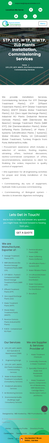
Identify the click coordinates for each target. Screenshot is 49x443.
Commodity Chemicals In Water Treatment (38, 362)
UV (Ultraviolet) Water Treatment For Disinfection (37, 277)
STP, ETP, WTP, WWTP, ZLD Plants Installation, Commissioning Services (13, 368)
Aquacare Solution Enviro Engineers (23, 419)
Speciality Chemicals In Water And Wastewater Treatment (38, 372)
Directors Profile (37, 428)
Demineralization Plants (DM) (35, 250)
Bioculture (33, 293)
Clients (10, 438)
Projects (33, 433)
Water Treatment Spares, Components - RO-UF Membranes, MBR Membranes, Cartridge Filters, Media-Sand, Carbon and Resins (38, 388)
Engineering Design (13, 360)
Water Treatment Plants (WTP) (11, 304)
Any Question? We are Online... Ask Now (33, 439)
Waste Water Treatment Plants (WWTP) (11, 312)
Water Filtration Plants (37, 270)
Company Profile (20, 428)
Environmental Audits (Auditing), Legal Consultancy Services (13, 399)
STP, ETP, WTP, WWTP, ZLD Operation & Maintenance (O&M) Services (13, 352)
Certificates (9, 433)
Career (42, 433)
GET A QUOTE (24, 232)
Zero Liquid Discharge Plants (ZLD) (13, 297)
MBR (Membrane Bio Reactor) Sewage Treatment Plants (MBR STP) (13, 267)
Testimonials (21, 433)
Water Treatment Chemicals (38, 355)
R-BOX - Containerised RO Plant (13, 330)
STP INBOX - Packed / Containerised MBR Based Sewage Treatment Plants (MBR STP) (13, 280)
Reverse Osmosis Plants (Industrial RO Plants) (12, 322)
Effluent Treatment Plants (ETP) (11, 290)
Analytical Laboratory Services (13, 387)
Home (24, 65)
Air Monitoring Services (13, 393)
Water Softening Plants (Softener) (35, 257)
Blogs (18, 438)
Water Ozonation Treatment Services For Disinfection (36, 286)
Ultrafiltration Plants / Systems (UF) (37, 264)
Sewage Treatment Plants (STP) (11, 257)
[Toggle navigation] (43, 23)
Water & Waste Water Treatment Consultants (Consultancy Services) (13, 379)
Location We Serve (15, 10)
